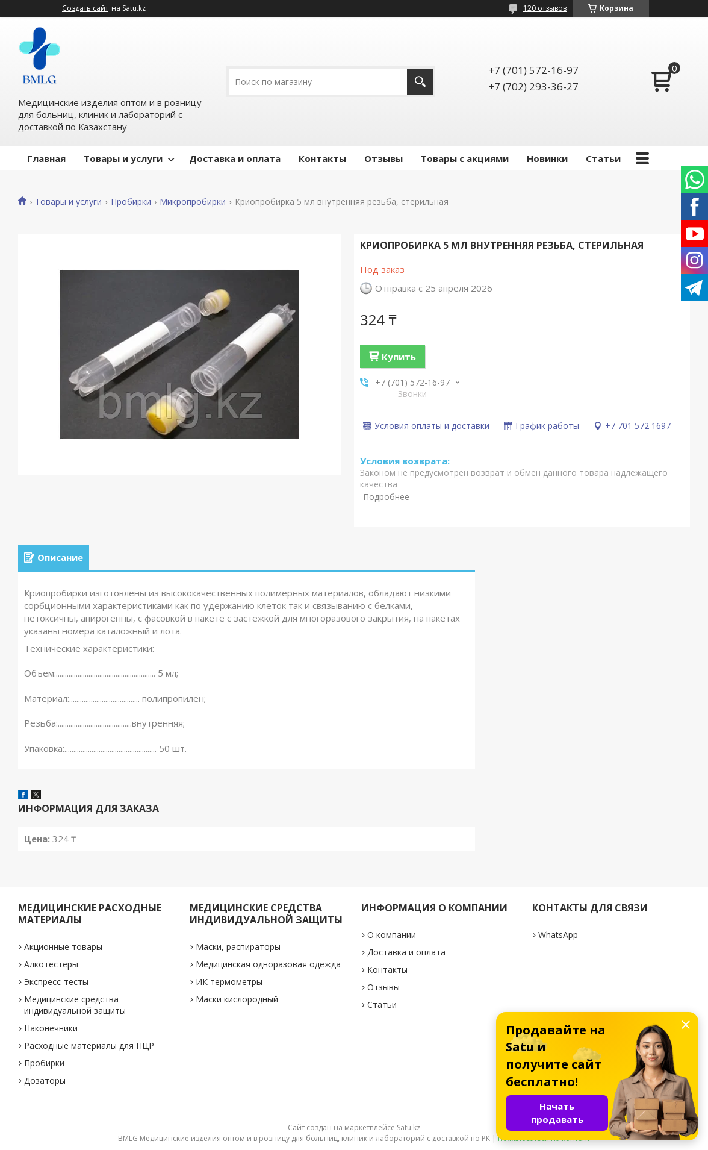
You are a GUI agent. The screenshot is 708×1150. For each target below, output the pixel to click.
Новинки (547, 158)
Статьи (603, 158)
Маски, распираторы (238, 946)
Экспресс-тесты (56, 981)
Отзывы (383, 158)
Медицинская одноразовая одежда (268, 964)
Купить (399, 357)
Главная (46, 158)
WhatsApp (558, 934)
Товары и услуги (123, 158)
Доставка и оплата (235, 158)
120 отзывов (545, 8)
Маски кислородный (237, 999)
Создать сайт (85, 8)
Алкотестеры (51, 964)
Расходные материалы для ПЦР (89, 1045)
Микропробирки (193, 201)
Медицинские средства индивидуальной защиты (75, 1004)
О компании (391, 934)
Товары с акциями (465, 158)
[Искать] (420, 82)
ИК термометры (229, 981)
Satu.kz (408, 1127)
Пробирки (131, 201)
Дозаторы (45, 1080)
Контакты (322, 158)
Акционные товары (63, 946)
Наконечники (51, 1028)
